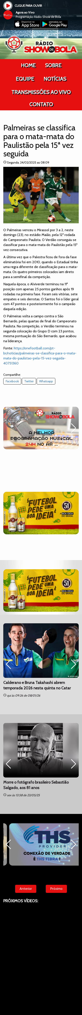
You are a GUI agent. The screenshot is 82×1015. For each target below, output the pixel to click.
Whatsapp (46, 381)
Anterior (25, 889)
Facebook (12, 381)
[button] (74, 428)
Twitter (29, 381)
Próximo (56, 889)
